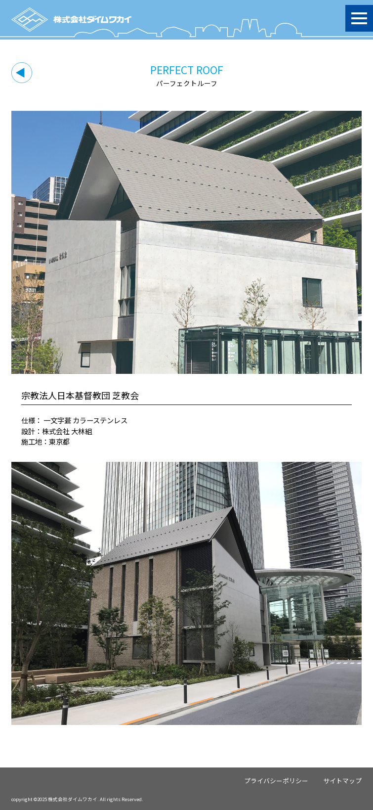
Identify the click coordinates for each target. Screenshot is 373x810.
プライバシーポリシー (276, 780)
